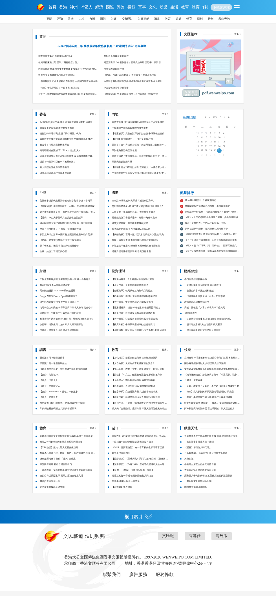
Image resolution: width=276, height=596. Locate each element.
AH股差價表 (190, 318)
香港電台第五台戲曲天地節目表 (200, 470)
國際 (110, 7)
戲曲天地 (224, 18)
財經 (113, 18)
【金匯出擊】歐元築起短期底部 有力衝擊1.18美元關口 (139, 335)
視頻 (131, 7)
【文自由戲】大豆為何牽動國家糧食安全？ (133, 369)
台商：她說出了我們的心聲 (53, 257)
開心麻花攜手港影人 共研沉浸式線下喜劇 (205, 369)
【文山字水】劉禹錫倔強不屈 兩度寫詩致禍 (133, 385)
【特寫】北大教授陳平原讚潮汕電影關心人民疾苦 (209, 397)
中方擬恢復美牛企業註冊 (116, 88)
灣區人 (86, 7)
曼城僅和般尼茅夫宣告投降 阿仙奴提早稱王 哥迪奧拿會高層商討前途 (67, 442)
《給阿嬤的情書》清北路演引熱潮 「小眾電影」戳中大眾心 (211, 381)
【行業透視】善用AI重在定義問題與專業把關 (134, 301)
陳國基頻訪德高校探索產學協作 (55, 173)
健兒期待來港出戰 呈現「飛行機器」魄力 (59, 62)
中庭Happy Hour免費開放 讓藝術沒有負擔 (132, 447)
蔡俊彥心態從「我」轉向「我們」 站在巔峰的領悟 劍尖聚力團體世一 (67, 459)
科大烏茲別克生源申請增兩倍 (54, 167)
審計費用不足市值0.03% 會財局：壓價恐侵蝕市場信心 (67, 324)
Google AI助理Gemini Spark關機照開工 (59, 301)
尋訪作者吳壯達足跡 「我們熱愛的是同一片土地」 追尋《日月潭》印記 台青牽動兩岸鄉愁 (67, 218)
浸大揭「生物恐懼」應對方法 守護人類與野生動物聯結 (139, 414)
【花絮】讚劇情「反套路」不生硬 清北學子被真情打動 (211, 391)
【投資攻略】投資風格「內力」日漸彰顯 (204, 301)
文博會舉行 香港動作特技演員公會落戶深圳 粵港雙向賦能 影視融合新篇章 (212, 364)
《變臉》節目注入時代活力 (197, 453)
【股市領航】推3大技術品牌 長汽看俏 (203, 329)
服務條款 (165, 579)
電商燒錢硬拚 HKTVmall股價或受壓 (57, 295)
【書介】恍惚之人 (49, 385)
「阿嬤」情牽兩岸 (193, 385)
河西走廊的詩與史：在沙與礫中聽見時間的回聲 (63, 374)
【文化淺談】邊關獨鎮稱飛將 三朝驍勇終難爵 (135, 363)
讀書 (157, 18)
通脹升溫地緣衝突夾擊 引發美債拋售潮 (131, 257)
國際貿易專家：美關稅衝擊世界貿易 (130, 228)
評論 (121, 7)
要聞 (49, 18)
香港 (63, 7)
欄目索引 (138, 522)
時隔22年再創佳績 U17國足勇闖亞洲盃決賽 (61, 447)
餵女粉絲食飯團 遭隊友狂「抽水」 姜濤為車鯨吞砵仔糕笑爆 (212, 409)
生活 (174, 7)
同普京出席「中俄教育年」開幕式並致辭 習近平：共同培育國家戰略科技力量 (133, 63)
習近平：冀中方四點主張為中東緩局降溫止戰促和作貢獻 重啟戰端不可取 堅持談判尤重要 (68, 95)
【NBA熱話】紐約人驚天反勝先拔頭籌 (59, 453)
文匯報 (168, 541)
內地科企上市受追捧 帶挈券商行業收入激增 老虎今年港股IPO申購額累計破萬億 (67, 313)
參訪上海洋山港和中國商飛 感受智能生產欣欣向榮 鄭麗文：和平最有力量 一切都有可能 (67, 241)
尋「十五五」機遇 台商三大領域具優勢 (59, 251)
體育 (196, 7)
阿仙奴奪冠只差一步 (50, 486)
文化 (153, 7)
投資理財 (127, 18)
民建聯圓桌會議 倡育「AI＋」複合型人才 (60, 150)
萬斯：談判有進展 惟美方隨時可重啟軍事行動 (135, 245)
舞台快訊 (188, 464)
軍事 (142, 7)
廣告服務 (138, 579)
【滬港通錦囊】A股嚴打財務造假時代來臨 (133, 284)
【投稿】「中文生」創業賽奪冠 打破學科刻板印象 (137, 380)
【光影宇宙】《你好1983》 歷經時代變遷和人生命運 (138, 470)
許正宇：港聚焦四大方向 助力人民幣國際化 (61, 329)
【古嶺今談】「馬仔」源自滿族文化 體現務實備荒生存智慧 (139, 409)
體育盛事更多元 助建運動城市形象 (55, 56)
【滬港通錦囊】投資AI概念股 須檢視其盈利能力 (136, 312)
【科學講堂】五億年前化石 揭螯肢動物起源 (133, 391)
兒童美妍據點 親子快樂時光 (126, 486)
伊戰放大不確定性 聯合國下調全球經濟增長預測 (136, 251)
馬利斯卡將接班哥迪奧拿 (52, 492)
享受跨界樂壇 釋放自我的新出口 (56, 470)
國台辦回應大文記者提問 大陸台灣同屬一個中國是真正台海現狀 (67, 229)
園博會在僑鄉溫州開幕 (195, 492)
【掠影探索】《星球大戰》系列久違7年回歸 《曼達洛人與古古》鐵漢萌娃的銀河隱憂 (140, 465)
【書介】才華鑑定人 (50, 391)
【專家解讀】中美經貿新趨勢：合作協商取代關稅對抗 (131, 94)
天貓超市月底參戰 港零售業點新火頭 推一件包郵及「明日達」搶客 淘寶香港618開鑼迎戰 (67, 285)
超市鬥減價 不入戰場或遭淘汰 (55, 290)
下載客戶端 (221, 7)
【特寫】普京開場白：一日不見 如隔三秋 (59, 88)
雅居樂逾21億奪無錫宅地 (196, 307)
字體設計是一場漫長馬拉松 (53, 369)
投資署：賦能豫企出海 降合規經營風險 (59, 335)
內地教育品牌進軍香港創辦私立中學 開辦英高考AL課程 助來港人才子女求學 (67, 140)
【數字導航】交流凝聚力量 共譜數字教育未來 (135, 397)
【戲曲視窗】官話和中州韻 (197, 486)
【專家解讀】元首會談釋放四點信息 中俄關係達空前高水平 (68, 81)
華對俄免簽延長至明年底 (116, 56)
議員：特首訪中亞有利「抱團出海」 (58, 161)
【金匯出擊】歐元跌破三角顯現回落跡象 (132, 295)
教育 (185, 7)
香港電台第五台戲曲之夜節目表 (200, 475)
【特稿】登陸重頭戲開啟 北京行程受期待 (60, 245)
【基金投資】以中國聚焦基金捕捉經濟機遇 (133, 318)
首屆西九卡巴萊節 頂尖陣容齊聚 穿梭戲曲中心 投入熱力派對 (140, 442)
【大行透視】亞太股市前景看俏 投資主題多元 (135, 324)
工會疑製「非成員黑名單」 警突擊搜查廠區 (133, 217)
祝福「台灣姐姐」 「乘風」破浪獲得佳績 (60, 234)
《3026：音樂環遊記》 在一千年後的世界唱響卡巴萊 (138, 453)
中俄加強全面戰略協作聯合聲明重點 (56, 75)
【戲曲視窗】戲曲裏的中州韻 (199, 447)
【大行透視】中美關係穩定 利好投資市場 (132, 307)
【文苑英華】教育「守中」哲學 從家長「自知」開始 (138, 374)
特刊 (210, 18)
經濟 (99, 7)
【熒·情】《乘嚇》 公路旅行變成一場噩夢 (133, 475)
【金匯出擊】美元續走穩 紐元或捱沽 (202, 290)
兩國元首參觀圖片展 (114, 69)
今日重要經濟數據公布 (195, 284)
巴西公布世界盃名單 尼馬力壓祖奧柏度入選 (61, 481)
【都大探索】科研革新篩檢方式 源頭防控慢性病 (136, 402)
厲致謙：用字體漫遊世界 (52, 363)
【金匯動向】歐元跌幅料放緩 (199, 295)
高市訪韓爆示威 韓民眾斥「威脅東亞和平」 (133, 206)
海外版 (222, 541)
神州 (74, 7)
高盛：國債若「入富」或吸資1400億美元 (204, 312)
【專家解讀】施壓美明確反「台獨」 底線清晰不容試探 (67, 211)
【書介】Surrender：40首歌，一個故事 (59, 397)
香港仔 (195, 541)
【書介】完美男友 (49, 402)
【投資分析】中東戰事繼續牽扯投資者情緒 (133, 329)
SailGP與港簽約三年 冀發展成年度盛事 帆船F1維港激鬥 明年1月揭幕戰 (102, 46)
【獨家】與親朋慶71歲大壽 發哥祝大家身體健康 (208, 402)
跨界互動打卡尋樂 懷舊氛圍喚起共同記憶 (132, 481)
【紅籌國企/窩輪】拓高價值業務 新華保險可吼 (207, 324)
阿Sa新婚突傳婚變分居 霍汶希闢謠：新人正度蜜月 (209, 414)
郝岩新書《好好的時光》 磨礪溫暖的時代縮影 (62, 408)
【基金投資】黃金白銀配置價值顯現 (130, 290)
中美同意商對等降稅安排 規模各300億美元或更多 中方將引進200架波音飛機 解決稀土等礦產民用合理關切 (134, 82)
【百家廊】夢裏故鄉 (122, 492)
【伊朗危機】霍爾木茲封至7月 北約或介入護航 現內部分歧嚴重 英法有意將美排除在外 (139, 241)
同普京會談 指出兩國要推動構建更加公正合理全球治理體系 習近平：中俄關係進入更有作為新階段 (68, 70)
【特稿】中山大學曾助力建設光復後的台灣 (61, 223)
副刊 (200, 18)
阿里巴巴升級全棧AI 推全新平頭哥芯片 (59, 307)
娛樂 (163, 7)
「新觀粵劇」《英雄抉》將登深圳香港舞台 (205, 458)
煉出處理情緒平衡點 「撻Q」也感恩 (58, 464)
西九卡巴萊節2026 (121, 458)
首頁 (52, 7)
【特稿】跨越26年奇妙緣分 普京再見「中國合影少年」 (131, 75)
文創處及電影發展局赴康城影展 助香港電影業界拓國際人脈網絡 (211, 375)
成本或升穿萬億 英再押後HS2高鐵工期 (131, 234)
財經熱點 (143, 18)
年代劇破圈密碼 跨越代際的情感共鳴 (58, 414)
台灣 (92, 18)
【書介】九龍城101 (49, 380)
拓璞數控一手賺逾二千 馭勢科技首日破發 (60, 318)
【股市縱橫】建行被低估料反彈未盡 (202, 335)
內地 (81, 18)
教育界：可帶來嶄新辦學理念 (54, 145)
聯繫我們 (112, 579)
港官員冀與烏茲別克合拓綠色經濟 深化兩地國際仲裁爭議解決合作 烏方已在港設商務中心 (67, 157)
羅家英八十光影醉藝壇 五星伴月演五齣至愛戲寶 (208, 481)
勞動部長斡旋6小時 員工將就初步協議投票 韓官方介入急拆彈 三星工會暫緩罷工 (139, 212)
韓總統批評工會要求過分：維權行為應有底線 (134, 223)
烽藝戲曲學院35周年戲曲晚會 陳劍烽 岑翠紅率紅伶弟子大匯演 (212, 442)
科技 (206, 7)
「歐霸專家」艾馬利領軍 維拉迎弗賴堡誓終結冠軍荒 (66, 475)
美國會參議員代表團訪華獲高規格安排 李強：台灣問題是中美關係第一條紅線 (67, 207)
